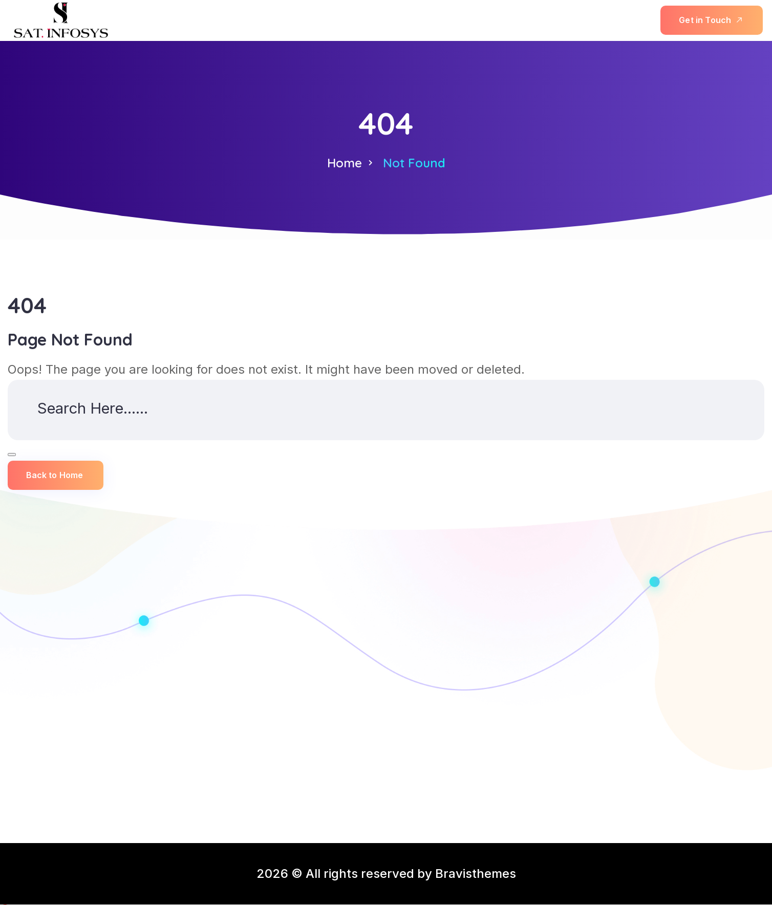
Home (344, 162)
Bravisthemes (475, 874)
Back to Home (54, 476)
